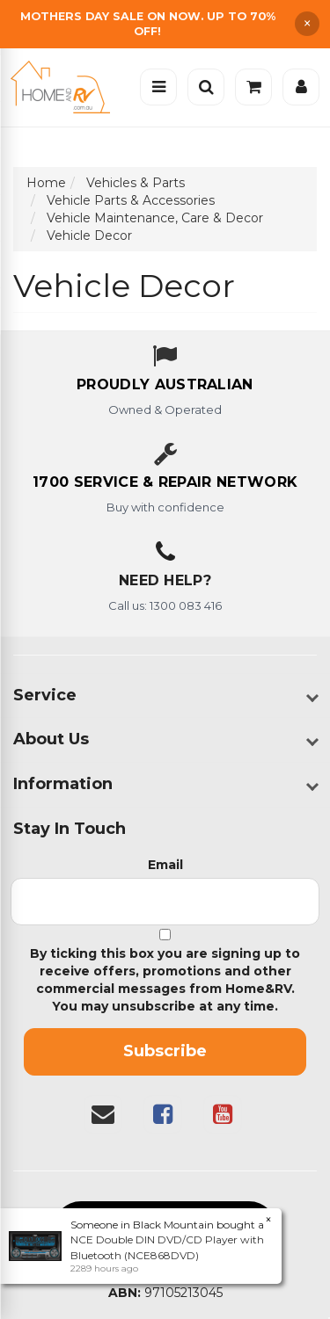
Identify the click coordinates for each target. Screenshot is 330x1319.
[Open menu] (158, 87)
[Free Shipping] (165, 23)
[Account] (300, 87)
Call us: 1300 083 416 (165, 605)
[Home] (65, 87)
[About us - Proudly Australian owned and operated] (165, 386)
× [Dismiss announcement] (307, 23)
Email (165, 865)
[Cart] (253, 87)
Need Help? (165, 580)
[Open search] (205, 87)
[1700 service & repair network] (165, 483)
